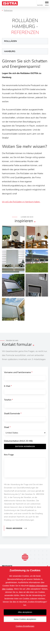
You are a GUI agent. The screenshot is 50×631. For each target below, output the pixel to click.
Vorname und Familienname (18, 372)
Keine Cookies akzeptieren (25, 619)
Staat (7, 427)
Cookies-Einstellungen (25, 626)
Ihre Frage (9, 454)
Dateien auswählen (25, 446)
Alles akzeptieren (25, 612)
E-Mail (8, 386)
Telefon (8, 399)
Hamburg (9, 51)
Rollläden (10, 41)
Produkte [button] (7, 566)
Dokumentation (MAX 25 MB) (18, 440)
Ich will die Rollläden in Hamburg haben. (21, 201)
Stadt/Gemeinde (12, 413)
